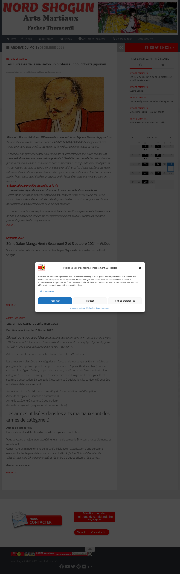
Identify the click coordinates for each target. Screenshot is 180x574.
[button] (140, 267)
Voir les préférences (125, 300)
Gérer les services (47, 291)
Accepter (55, 300)
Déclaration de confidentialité (97, 308)
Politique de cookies (77, 308)
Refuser (90, 300)
